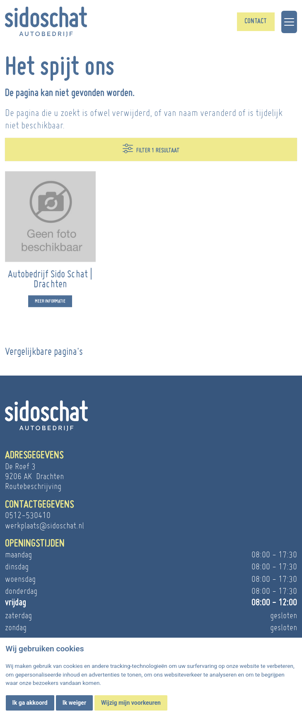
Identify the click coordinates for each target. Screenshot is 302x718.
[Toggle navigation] (289, 22)
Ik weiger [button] (74, 702)
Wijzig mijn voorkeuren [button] (131, 702)
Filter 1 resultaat (151, 148)
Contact (255, 21)
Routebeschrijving (33, 486)
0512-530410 (28, 515)
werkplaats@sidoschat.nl (44, 525)
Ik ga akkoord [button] (30, 702)
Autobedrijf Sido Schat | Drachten (50, 283)
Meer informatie (50, 306)
